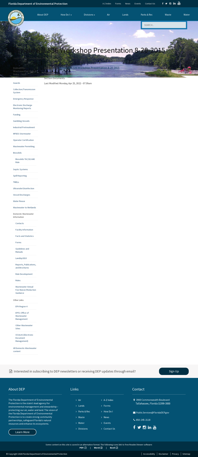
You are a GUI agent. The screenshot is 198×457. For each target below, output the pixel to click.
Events (138, 3)
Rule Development (23, 274)
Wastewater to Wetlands (24, 207)
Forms (118, 3)
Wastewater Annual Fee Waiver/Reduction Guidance (25, 289)
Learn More (22, 432)
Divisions (88, 14)
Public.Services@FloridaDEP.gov (152, 412)
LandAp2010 (21, 258)
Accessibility (149, 454)
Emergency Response (23, 98)
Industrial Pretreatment (24, 127)
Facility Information (24, 229)
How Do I (65, 14)
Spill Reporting (20, 175)
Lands (125, 14)
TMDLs (16, 182)
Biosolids (17, 152)
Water (187, 14)
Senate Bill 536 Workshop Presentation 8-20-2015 (89, 67)
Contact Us (150, 3)
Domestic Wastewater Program (74, 58)
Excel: (114, 447)
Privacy (175, 454)
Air (108, 14)
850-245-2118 (143, 419)
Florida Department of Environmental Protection (38, 3)
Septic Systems (20, 169)
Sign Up (174, 371)
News (127, 3)
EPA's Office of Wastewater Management (22, 315)
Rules (18, 280)
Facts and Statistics (24, 236)
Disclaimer (163, 454)
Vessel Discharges (21, 194)
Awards (16, 83)
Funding (16, 114)
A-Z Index (107, 3)
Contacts (19, 223)
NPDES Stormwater (22, 133)
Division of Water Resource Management (44, 58)
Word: (98, 447)
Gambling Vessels (21, 121)
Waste (168, 14)
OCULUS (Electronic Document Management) (24, 337)
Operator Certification (23, 140)
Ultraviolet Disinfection (23, 188)
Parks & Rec (147, 14)
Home (16, 58)
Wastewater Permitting (24, 146)
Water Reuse (19, 201)
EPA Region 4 (21, 306)
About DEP (42, 14)
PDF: (83, 447)
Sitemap (186, 454)
